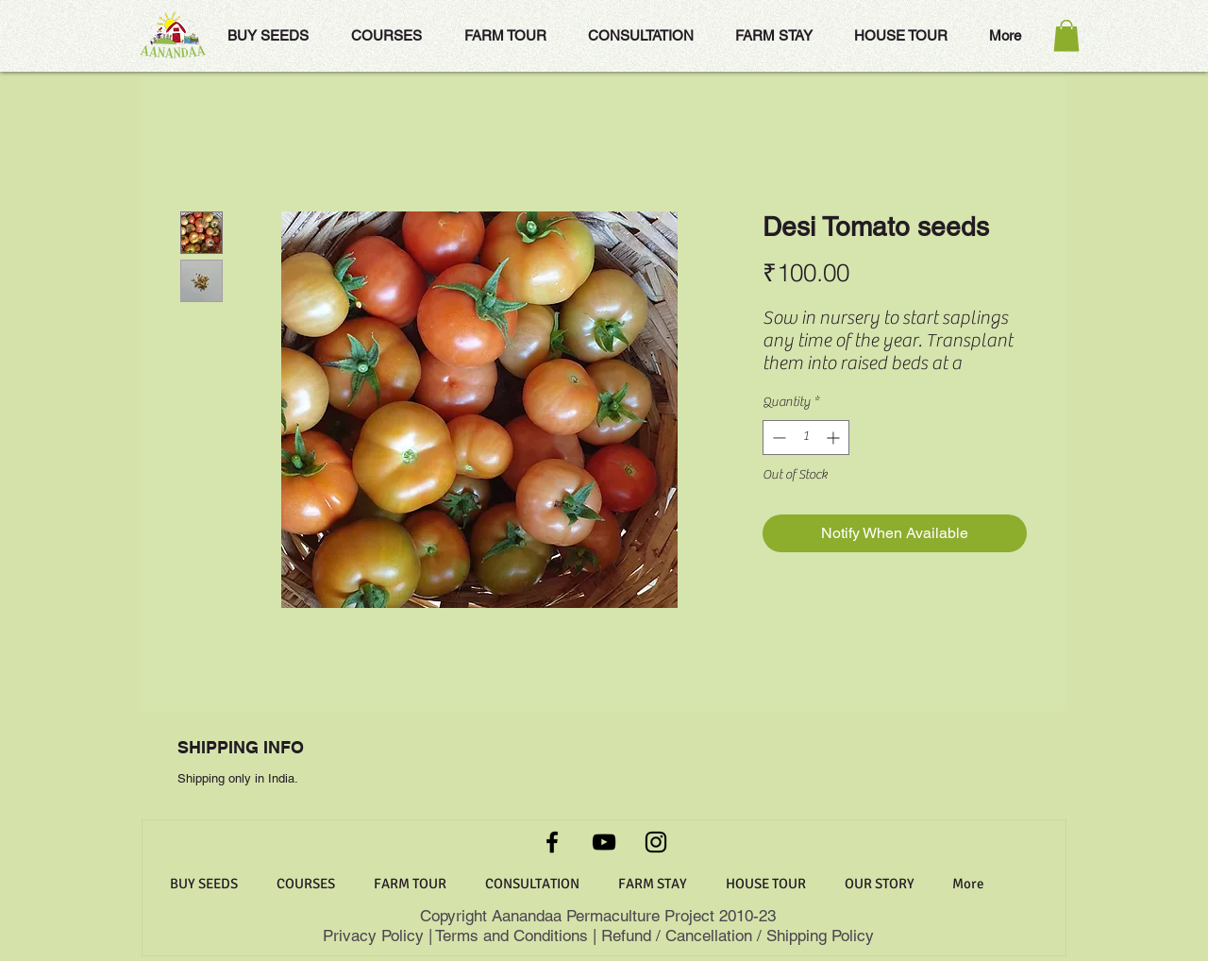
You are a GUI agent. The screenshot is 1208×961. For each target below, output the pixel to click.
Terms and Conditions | (515, 935)
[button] (1066, 35)
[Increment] (835, 437)
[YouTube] (604, 842)
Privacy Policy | (379, 935)
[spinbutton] (806, 437)
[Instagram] (656, 842)
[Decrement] (777, 437)
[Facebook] (552, 842)
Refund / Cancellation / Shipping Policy (737, 935)
